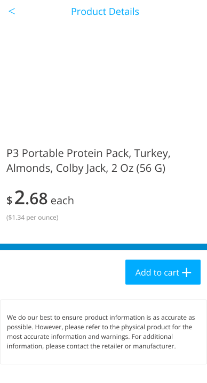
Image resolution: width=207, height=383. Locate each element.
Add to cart (157, 272)
